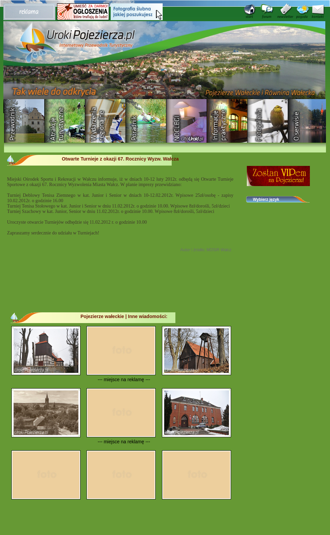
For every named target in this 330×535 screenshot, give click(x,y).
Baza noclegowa (186, 121)
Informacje (227, 121)
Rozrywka (65, 121)
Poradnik (146, 121)
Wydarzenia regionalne (105, 121)
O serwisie (308, 121)
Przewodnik (24, 121)
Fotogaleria (268, 121)
